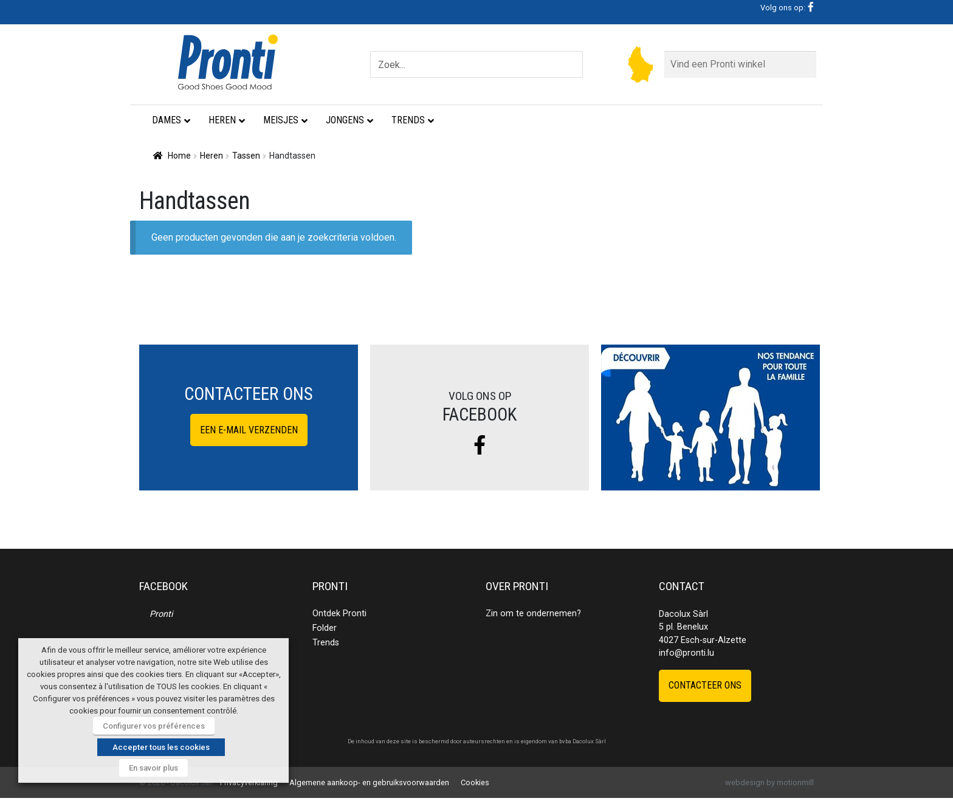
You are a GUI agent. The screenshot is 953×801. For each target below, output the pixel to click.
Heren (211, 155)
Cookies (475, 782)
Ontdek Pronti (339, 613)
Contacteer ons (705, 685)
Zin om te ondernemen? (533, 613)
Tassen (246, 155)
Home (179, 155)
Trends (325, 643)
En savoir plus (153, 767)
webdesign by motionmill (769, 782)
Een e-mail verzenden (249, 430)
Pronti (161, 614)
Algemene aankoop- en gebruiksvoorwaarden (369, 782)
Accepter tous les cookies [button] (161, 747)
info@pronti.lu (686, 653)
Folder (324, 628)
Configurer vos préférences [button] (154, 726)
